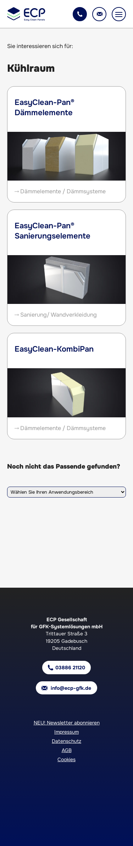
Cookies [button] (66, 759)
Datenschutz (66, 741)
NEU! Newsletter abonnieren (67, 722)
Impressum (66, 732)
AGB (67, 750)
